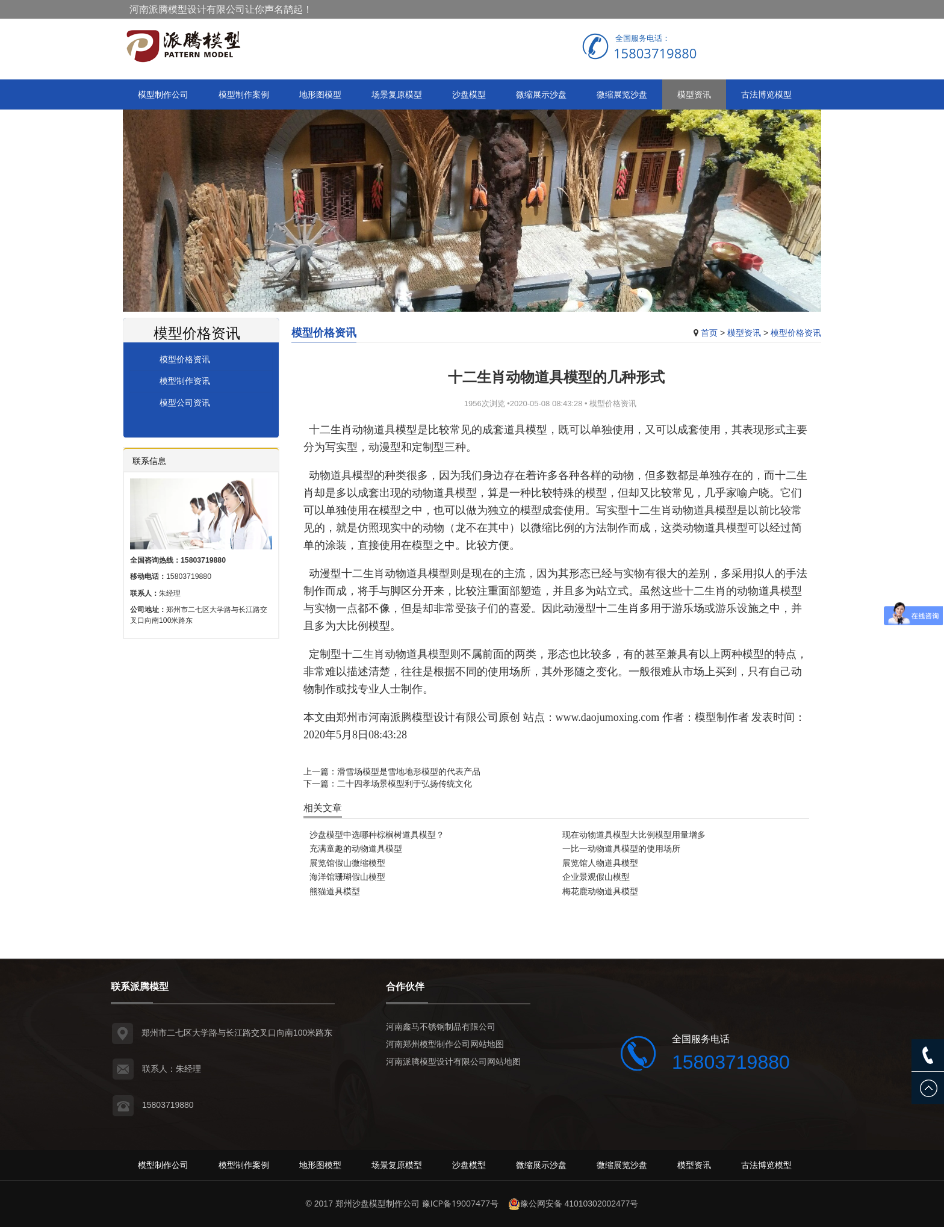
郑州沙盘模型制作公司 (377, 1203)
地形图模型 (320, 94)
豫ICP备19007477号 (460, 1203)
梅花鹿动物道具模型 (600, 891)
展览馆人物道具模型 (600, 862)
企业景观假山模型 (596, 876)
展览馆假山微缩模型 (347, 862)
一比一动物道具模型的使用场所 (621, 848)
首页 (709, 332)
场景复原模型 (396, 94)
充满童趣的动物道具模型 (355, 848)
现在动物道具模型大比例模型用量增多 (634, 834)
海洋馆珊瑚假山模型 (347, 876)
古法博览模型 (766, 94)
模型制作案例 (244, 94)
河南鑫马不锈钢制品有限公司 (440, 1026)
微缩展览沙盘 (622, 94)
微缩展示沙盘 (541, 94)
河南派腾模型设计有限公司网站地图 (453, 1061)
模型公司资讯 (185, 402)
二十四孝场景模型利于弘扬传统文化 (404, 783)
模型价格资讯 (796, 332)
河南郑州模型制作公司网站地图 (445, 1043)
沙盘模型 (469, 94)
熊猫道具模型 (334, 891)
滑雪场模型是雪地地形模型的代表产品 (408, 771)
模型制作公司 (163, 94)
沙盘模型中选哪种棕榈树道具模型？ (376, 834)
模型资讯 (694, 94)
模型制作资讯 (185, 380)
